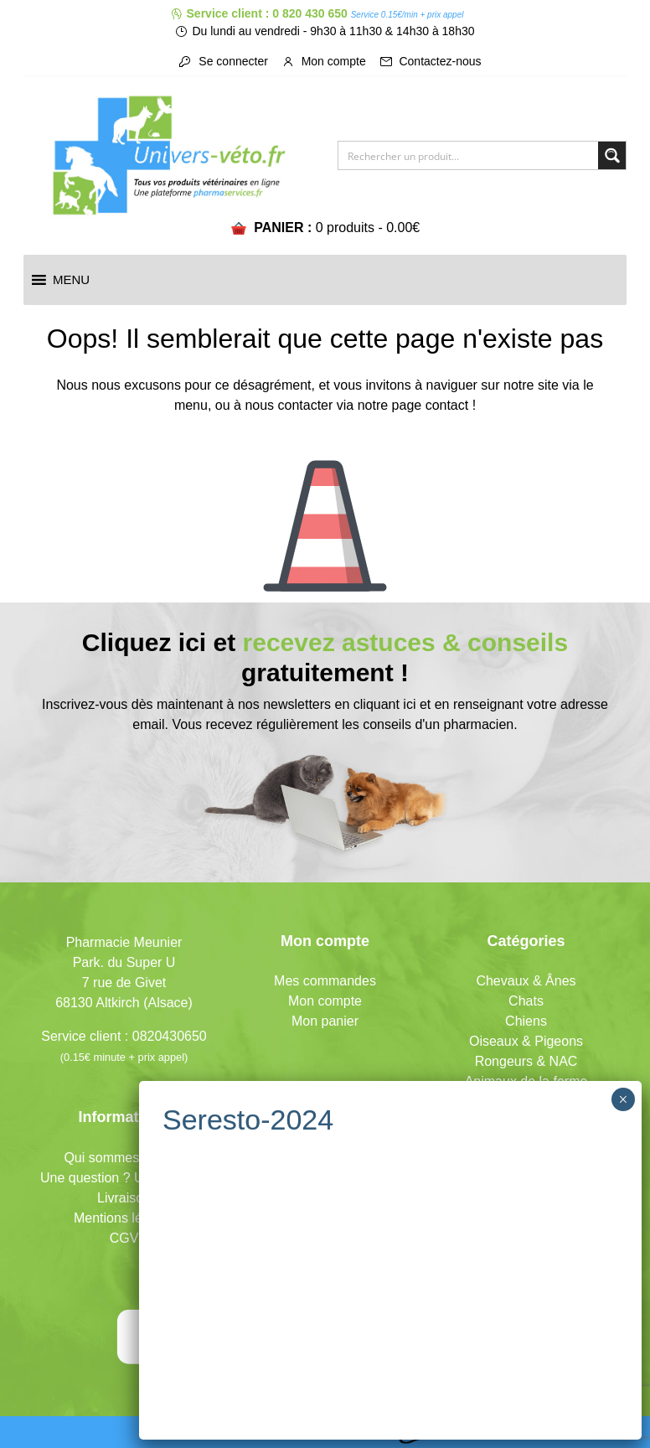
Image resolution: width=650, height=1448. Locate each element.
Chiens (526, 1021)
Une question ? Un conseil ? (124, 1178)
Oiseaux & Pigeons (526, 1041)
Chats (526, 1001)
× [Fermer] (622, 1099)
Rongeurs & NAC (526, 1061)
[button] (71, 280)
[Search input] (469, 155)
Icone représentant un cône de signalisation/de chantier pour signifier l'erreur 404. (325, 513)
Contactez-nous (430, 61)
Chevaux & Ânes (525, 981)
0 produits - (368, 227)
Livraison (124, 1198)
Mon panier (325, 1021)
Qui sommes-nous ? (123, 1158)
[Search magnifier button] (612, 155)
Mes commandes (325, 981)
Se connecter (222, 61)
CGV (124, 1238)
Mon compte (323, 61)
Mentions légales (124, 1218)
